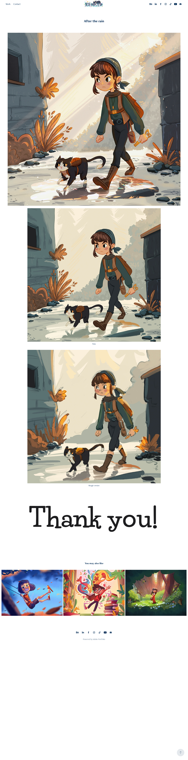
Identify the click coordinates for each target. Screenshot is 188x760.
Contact (16, 4)
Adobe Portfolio (99, 639)
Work (8, 4)
